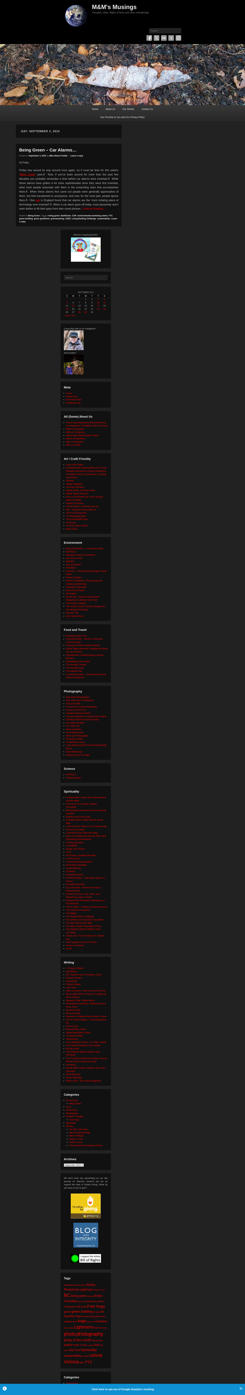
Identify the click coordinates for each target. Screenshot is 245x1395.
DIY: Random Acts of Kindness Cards (84, 974)
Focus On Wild (73, 703)
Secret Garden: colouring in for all (82, 506)
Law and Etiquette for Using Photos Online (86, 716)
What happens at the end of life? (81, 942)
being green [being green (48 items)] (79, 1295)
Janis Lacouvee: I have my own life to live (85, 990)
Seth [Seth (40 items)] (97, 1344)
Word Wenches (73, 1074)
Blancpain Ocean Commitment (80, 555)
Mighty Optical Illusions (77, 493)
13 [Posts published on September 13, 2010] (73, 305)
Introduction (71, 1110)
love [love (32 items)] (96, 1327)
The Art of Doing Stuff (76, 513)
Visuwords (71, 1064)
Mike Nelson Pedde (58, 156)
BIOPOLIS (71, 551)
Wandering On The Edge (78, 755)
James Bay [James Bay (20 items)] (68, 1328)
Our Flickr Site (73, 726)
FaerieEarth (71, 981)
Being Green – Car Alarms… (48, 150)
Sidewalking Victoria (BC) (78, 661)
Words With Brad (74, 1077)
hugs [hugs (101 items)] (82, 1321)
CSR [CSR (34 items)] (77, 1306)
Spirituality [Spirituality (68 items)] (89, 1350)
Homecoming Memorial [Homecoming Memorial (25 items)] (93, 1316)
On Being (70, 871)
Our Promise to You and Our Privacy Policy (123, 117)
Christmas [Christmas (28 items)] (69, 1306)
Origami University (74, 503)
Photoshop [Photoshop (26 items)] (97, 1340)
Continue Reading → (94, 208)
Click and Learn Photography (80, 700)
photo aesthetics (74, 729)
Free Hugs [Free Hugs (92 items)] (96, 1306)
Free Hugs (74, 1119)
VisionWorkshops (74, 751)
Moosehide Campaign (76, 865)
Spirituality (71, 1123)
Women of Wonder (75, 945)
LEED (68, 218)
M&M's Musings (114, 7)
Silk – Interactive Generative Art (81, 509)
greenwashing (57, 218)
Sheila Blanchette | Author (78, 1032)
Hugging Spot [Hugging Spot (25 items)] (70, 1321)
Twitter (156, 38)
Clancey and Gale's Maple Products (83, 645)
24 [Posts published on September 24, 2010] (98, 309)
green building (26, 218)
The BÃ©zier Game (75, 742)
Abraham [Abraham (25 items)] (68, 1285)
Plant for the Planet (75, 590)
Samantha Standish (75, 884)
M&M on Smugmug (75, 432)
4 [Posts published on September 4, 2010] (104, 299)
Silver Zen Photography (77, 735)
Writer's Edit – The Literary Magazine (83, 1080)
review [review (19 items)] (90, 1345)
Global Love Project (75, 849)
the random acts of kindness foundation (84, 919)
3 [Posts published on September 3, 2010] (98, 299)
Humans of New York (76, 710)
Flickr (164, 38)
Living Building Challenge (84, 218)
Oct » (73, 315)
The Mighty (71, 913)
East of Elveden (73, 564)
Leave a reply (76, 156)
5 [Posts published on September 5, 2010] (66, 302)
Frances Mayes (73, 984)
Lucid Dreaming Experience (79, 862)
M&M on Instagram (75, 429)
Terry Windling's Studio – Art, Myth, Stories (86, 1042)
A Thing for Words (74, 968)
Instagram (178, 38)
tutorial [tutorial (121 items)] (96, 1355)
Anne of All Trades (74, 464)
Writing (69, 1126)
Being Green (27, 174)
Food (68, 1107)
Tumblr (171, 38)
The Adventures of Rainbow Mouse (86, 1145)
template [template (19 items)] (85, 1356)
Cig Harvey (71, 971)
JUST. (69, 852)
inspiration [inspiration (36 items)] (101, 1321)
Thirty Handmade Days (77, 519)
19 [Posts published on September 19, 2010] (67, 309)
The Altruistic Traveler (76, 664)
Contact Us (147, 109)
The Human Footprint (76, 603)
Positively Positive (74, 874)
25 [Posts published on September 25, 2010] (104, 309)
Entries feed (71, 396)
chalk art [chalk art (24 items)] (101, 1301)
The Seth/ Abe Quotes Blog (79, 923)
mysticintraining (73, 868)
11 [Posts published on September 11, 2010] (104, 302)
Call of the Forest (74, 558)
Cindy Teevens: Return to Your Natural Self (86, 826)
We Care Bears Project (77, 525)
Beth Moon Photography (77, 697)
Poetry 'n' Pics (76, 1139)
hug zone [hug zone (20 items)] (91, 1321)
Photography (72, 1113)
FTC (111, 216)
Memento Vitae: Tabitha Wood (80, 1000)
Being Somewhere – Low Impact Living (84, 548)
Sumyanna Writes (74, 739)
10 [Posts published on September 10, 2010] (98, 302)
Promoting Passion (75, 732)
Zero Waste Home (74, 616)
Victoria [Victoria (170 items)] (71, 1361)
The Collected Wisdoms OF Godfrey (83, 1045)
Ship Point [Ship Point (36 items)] (74, 1349)
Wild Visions (72, 529)
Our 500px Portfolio (75, 723)
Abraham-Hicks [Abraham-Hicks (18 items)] (79, 1285)
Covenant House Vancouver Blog (82, 832)
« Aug (66, 315)
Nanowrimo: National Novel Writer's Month (86, 1016)
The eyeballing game (76, 516)
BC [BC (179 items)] (67, 1295)
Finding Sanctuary (74, 842)
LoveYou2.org (72, 858)
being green (54, 216)
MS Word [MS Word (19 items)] (103, 1328)
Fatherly (70, 480)
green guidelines (42, 218)
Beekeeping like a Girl (76, 635)
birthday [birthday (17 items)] (90, 1296)
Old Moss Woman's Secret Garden (82, 719)
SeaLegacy (71, 593)
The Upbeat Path (74, 671)
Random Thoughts (75, 1116)
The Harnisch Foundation (78, 910)
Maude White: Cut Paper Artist (80, 490)
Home (95, 109)
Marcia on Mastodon (75, 438)
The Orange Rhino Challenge (80, 916)
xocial (68, 948)
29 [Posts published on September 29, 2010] (85, 312)
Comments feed (73, 399)
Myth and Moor (73, 1013)
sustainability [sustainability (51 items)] (73, 1355)
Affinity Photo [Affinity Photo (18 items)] (99, 1290)
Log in (69, 393)
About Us (110, 109)
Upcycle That (72, 613)
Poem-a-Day (72, 1026)
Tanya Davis (72, 1039)
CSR (74, 216)
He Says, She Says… (79, 1129)
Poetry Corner (76, 1142)
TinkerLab (70, 522)
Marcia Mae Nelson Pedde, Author (82, 435)
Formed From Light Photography (81, 706)
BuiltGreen (66, 216)
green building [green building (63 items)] (82, 1311)
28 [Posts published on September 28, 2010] (79, 312)
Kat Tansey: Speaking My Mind (80, 855)
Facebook (149, 38)
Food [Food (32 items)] (84, 1306)
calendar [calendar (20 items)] (81, 1301)
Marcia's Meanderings (79, 1132)
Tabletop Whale (73, 778)
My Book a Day (73, 1010)
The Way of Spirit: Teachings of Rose (83, 926)
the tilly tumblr (72, 1048)
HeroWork (71, 567)
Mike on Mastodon (74, 442)
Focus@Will (72, 845)
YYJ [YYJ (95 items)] (88, 1362)
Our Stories (128, 109)
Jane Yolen (71, 987)
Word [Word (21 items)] (82, 1363)
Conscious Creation (75, 829)
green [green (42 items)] (67, 1311)
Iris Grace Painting (75, 487)
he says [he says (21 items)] (96, 1312)
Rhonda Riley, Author (76, 1029)
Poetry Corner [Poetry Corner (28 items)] (80, 1345)
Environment (72, 1100)
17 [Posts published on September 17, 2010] (98, 305)
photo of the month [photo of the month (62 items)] (77, 1340)
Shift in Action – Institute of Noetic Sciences (86, 907)
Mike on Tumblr (73, 445)
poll (38, 200)
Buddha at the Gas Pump (78, 816)
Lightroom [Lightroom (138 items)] (83, 1327)
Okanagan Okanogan (76, 587)
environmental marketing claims (92, 216)
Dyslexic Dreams (74, 978)
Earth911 (70, 561)
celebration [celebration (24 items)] (90, 1301)
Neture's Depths (73, 577)
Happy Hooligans (74, 484)
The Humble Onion (75, 668)
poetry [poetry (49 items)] (68, 1344)
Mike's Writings (76, 1135)
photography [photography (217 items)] (89, 1334)
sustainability (103, 218)
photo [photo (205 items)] (70, 1334)
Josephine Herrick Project (78, 713)
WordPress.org (73, 403)
